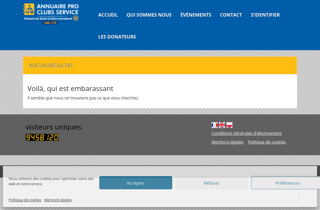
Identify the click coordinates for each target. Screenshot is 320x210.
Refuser (212, 183)
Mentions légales (58, 199)
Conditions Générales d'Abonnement (247, 133)
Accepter (136, 183)
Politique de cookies (25, 199)
